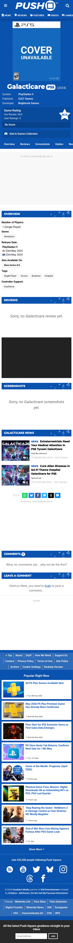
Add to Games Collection (21, 134)
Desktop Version (53, 666)
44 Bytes (12, 893)
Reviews (25, 144)
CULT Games (25, 98)
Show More (36, 849)
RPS (57, 913)
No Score (10, 124)
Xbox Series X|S (12, 265)
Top (9, 655)
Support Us (61, 655)
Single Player (10, 276)
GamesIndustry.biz (32, 913)
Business (36, 276)
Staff (29, 655)
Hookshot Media (21, 889)
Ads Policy (62, 661)
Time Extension (58, 901)
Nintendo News (35, 907)
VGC (15, 913)
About (18, 655)
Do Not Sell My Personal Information (49, 893)
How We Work (43, 655)
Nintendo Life (22, 901)
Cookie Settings (32, 666)
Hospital (49, 276)
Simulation (9, 236)
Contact (9, 661)
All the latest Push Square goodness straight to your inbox (36, 927)
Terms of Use (45, 661)
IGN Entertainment (50, 889)
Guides (59, 144)
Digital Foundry (14, 907)
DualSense (9, 286)
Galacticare (31, 87)
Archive (14, 666)
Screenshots (42, 144)
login (48, 586)
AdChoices (24, 893)
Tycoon (24, 276)
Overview (9, 144)
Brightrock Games (28, 103)
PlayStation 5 (25, 94)
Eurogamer (61, 907)
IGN (49, 907)
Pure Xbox (40, 901)
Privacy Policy (26, 661)
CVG (49, 913)
